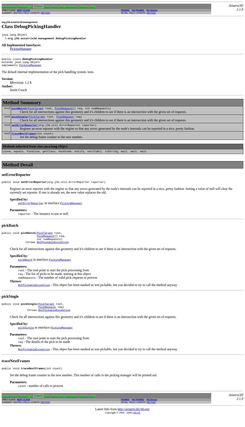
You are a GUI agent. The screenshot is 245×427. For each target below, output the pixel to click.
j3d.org (136, 423)
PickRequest (64, 111)
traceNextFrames (24, 138)
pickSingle (20, 120)
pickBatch (19, 111)
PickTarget (36, 111)
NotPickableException (53, 250)
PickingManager (21, 49)
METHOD (45, 13)
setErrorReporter (24, 129)
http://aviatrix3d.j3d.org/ (134, 420)
